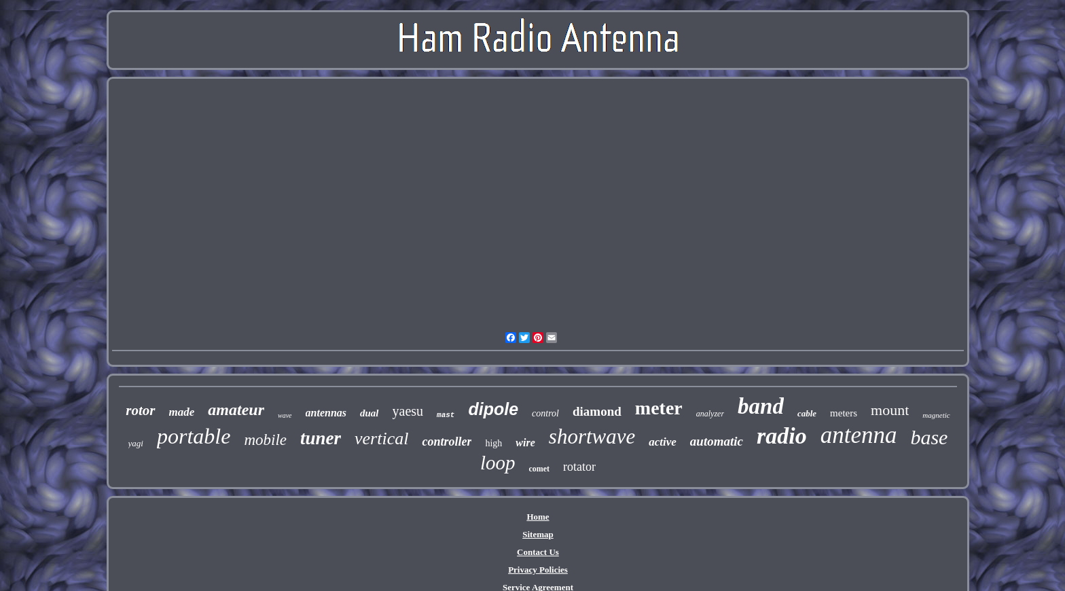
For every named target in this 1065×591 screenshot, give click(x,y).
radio (782, 435)
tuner (320, 438)
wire (525, 442)
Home (537, 517)
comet (538, 468)
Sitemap (538, 534)
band (761, 406)
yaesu (408, 411)
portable (193, 436)
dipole (493, 408)
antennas (326, 412)
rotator (579, 466)
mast (445, 415)
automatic (716, 441)
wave (285, 415)
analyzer (710, 413)
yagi (135, 443)
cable (806, 413)
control (545, 413)
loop (498, 462)
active (662, 441)
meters (843, 413)
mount (890, 409)
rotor (140, 410)
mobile (265, 439)
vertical (381, 438)
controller (446, 441)
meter (659, 407)
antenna (858, 435)
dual (369, 413)
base (928, 437)
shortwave (592, 436)
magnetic (936, 415)
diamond (597, 411)
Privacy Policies (538, 570)
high (493, 443)
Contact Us (538, 552)
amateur (236, 409)
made (182, 412)
